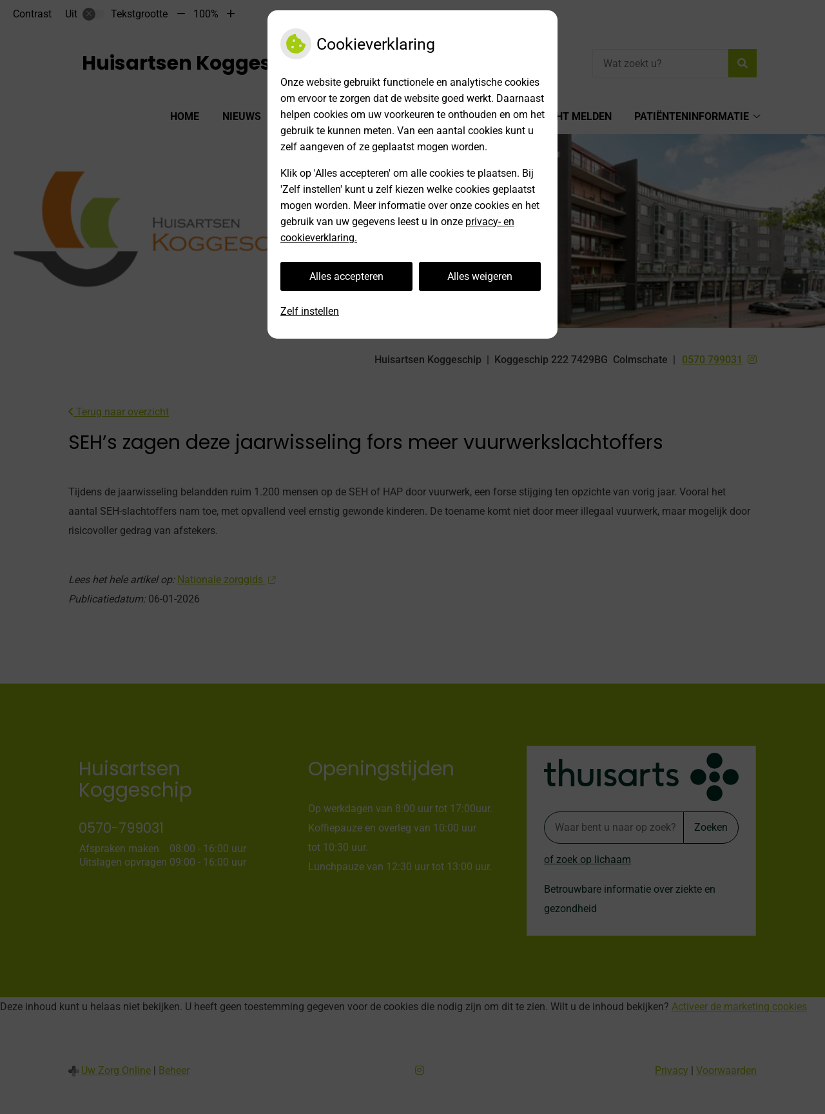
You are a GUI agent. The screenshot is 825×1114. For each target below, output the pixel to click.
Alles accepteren (346, 276)
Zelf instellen (309, 311)
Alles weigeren (479, 276)
